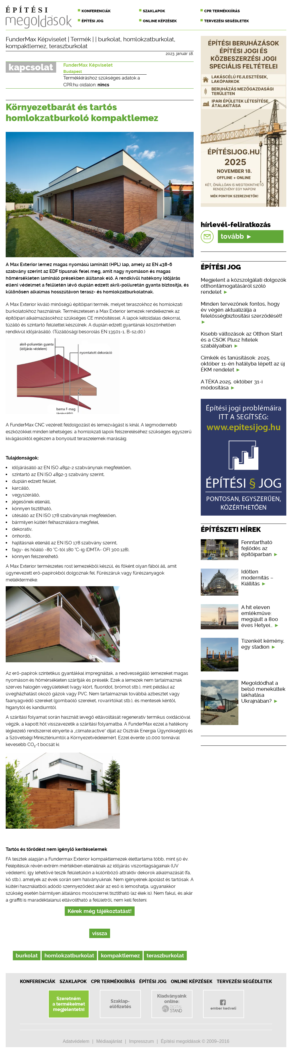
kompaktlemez (26, 46)
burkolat (109, 39)
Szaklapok (154, 11)
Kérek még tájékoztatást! (100, 911)
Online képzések (160, 21)
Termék (80, 39)
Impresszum (141, 1041)
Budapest (72, 71)
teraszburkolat (68, 46)
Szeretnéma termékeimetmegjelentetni (68, 1004)
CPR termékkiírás (222, 11)
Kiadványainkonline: (171, 1003)
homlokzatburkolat (148, 39)
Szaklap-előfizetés (120, 1003)
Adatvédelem (76, 1041)
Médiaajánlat (109, 1041)
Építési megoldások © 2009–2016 (195, 1041)
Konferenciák (96, 11)
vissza (99, 933)
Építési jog (93, 21)
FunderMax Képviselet (36, 39)
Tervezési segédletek (226, 21)
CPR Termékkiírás (113, 981)
